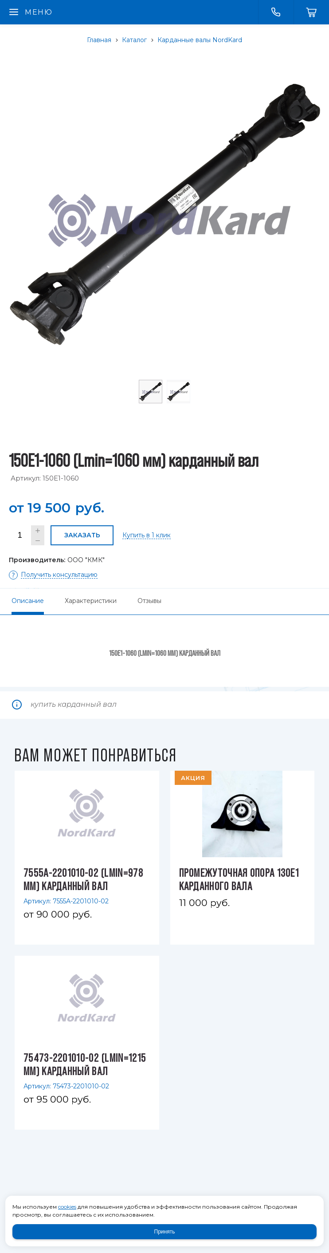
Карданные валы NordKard (199, 40)
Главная (99, 40)
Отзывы (149, 601)
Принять (164, 1232)
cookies (67, 1206)
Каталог (134, 40)
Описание (28, 601)
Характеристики (91, 601)
